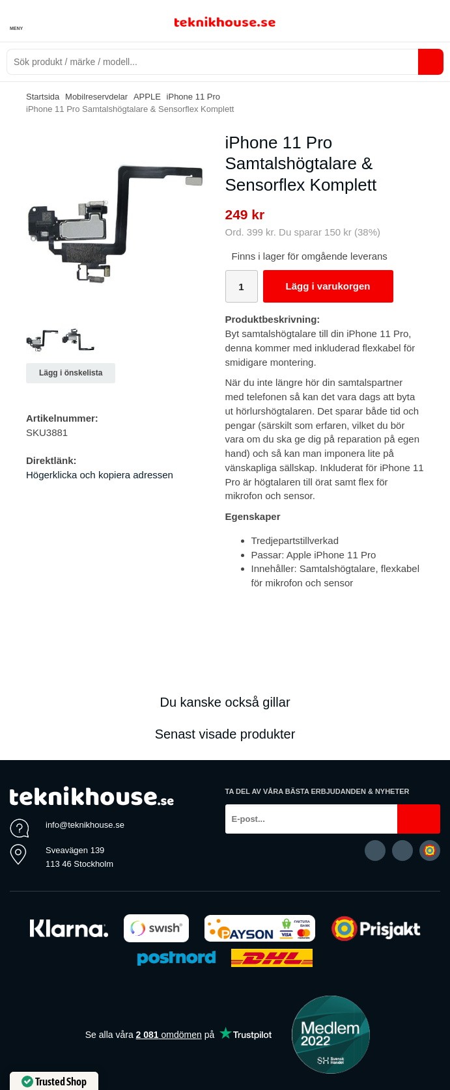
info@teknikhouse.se (85, 825)
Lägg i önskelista (70, 372)
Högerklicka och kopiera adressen (99, 474)
